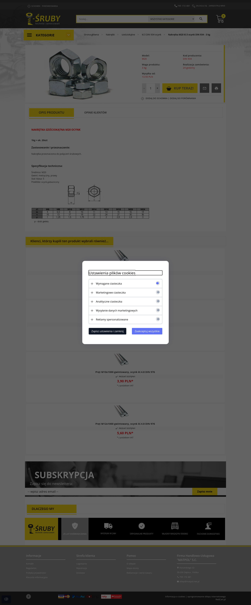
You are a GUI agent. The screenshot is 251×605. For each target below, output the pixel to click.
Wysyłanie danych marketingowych (117, 310)
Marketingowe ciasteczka (111, 292)
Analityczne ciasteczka (109, 301)
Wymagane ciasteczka (109, 283)
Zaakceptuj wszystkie (147, 331)
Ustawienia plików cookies (112, 273)
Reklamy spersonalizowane (112, 319)
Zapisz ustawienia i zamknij (107, 331)
